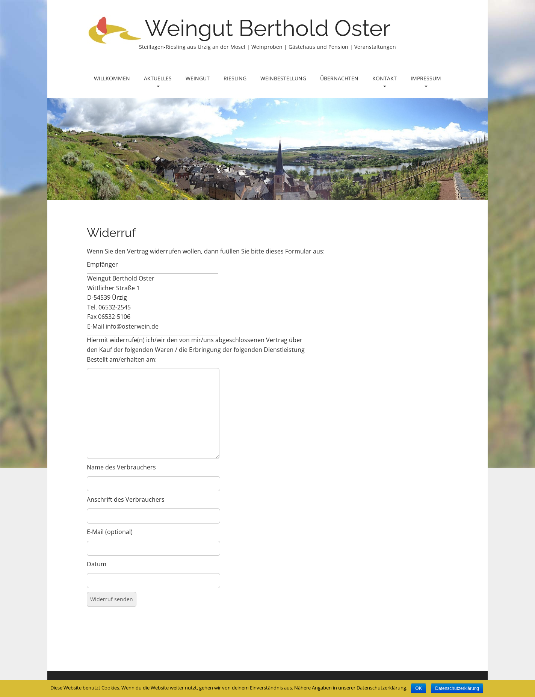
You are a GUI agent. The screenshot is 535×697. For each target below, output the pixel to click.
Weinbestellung (283, 78)
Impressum (426, 81)
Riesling (235, 78)
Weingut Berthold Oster (267, 28)
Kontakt (384, 81)
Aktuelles (158, 81)
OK (418, 688)
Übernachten (339, 78)
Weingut (198, 78)
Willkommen (112, 78)
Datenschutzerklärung (457, 688)
